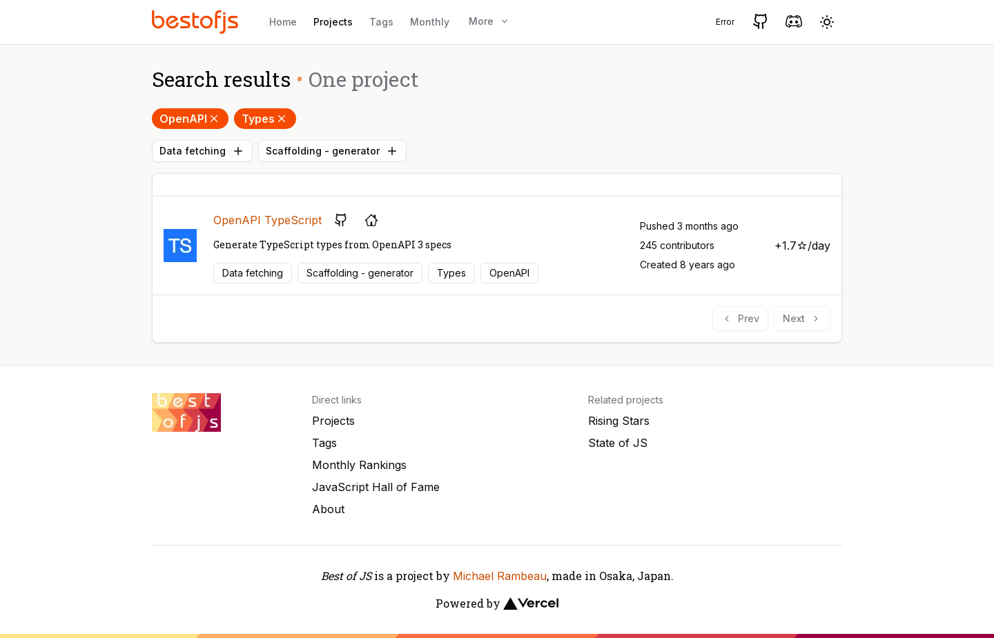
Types (265, 119)
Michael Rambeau (500, 576)
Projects (333, 22)
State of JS (617, 443)
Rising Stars (619, 421)
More (489, 21)
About (328, 509)
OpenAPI (190, 119)
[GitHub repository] (341, 220)
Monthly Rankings (359, 465)
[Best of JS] (197, 21)
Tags (381, 22)
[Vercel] (530, 603)
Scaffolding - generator (332, 151)
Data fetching (202, 151)
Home (283, 22)
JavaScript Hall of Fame (376, 487)
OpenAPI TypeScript (267, 220)
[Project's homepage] (371, 220)
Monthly (429, 22)
